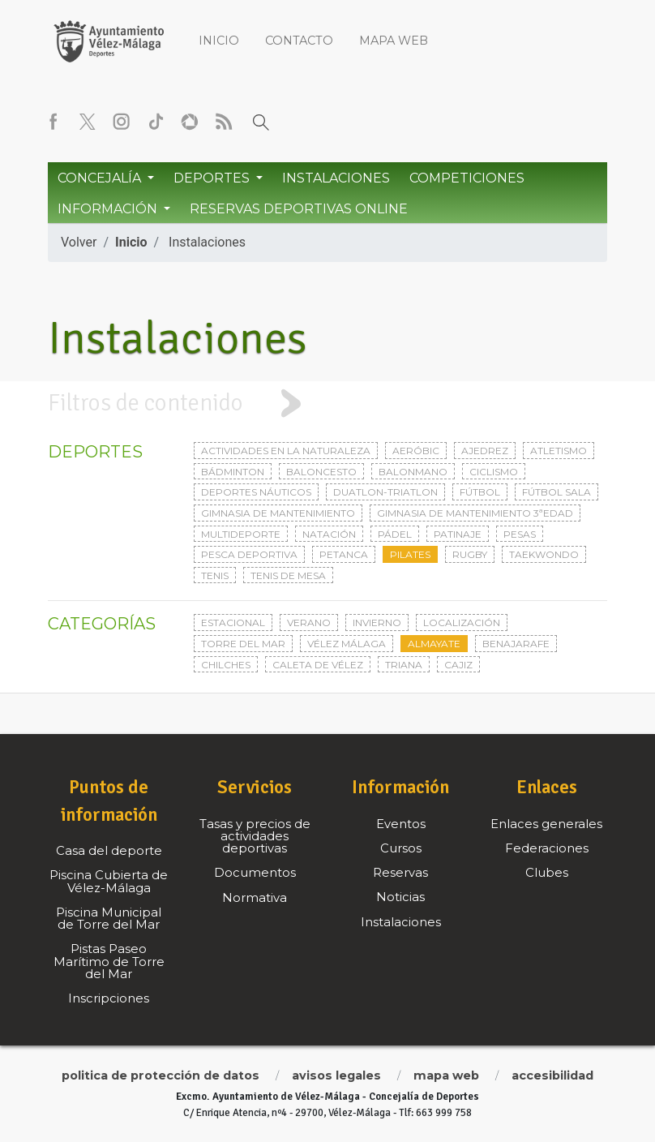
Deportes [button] (213, 178)
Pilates (410, 554)
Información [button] (109, 209)
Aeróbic (415, 450)
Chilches (225, 665)
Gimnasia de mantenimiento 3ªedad (475, 513)
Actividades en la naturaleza (285, 450)
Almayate (434, 644)
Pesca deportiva (249, 554)
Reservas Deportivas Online (299, 209)
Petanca (343, 554)
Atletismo (558, 450)
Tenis (215, 575)
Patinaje (458, 534)
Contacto (299, 40)
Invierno (377, 622)
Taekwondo (544, 554)
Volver (78, 242)
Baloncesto (321, 472)
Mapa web (393, 40)
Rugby (469, 554)
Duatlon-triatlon (385, 492)
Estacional (233, 622)
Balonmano (413, 472)
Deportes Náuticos (256, 492)
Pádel (395, 534)
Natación (329, 534)
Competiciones (466, 178)
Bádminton (232, 472)
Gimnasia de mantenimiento (278, 513)
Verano (309, 622)
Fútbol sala (556, 492)
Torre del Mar (243, 644)
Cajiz (458, 665)
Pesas (519, 534)
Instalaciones (336, 178)
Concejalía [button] (101, 178)
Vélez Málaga (346, 644)
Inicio (219, 40)
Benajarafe (516, 644)
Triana (403, 665)
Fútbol (480, 492)
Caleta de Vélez (317, 665)
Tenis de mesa (288, 575)
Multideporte (240, 534)
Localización (461, 622)
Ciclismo (493, 472)
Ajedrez (484, 450)
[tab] (327, 403)
